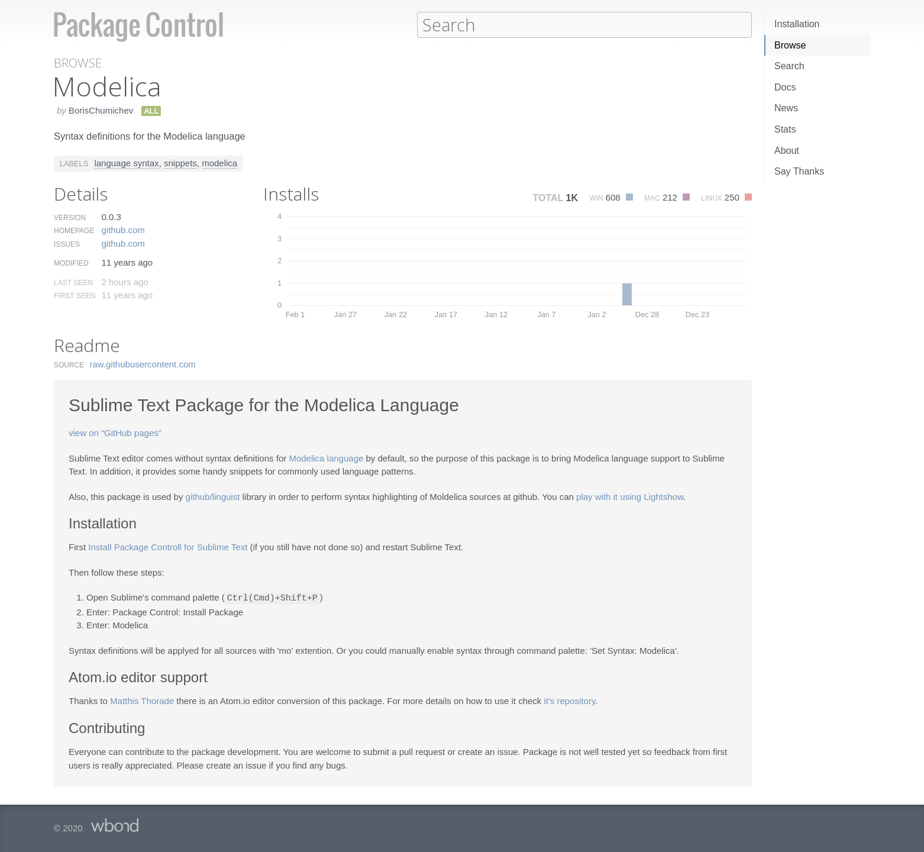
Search (789, 66)
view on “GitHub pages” (115, 432)
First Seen (74, 295)
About (786, 151)
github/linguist (213, 496)
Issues (67, 244)
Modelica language (326, 458)
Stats (785, 129)
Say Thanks (799, 171)
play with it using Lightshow (629, 496)
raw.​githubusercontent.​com (143, 364)
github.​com (122, 229)
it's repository (570, 700)
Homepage (74, 230)
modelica (219, 162)
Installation (797, 24)
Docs (785, 87)
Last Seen (73, 282)
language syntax (126, 162)
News (786, 108)
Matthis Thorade (142, 700)
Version (70, 217)
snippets (180, 162)
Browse (790, 45)
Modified (71, 263)
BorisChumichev (101, 110)
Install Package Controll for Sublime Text (167, 546)
